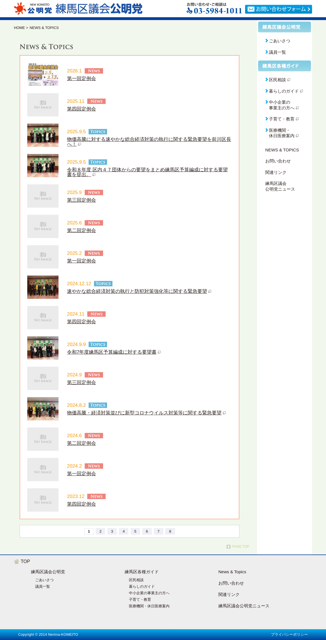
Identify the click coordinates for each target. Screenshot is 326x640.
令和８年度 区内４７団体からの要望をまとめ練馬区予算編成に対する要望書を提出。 (147, 172)
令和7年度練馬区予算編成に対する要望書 (111, 352)
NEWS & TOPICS (282, 149)
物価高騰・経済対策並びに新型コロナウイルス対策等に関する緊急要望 (144, 413)
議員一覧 (277, 52)
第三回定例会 (81, 200)
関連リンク (276, 172)
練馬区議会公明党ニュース (280, 186)
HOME (19, 28)
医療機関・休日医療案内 (149, 606)
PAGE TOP (240, 547)
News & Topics (232, 571)
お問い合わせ (278, 161)
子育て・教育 (140, 599)
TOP (25, 561)
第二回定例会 (81, 230)
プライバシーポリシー (289, 634)
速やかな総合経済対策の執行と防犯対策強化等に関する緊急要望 (137, 291)
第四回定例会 (81, 109)
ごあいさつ (279, 40)
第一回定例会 (81, 78)
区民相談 (136, 580)
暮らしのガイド (142, 586)
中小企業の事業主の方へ (149, 593)
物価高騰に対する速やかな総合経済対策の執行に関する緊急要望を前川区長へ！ (149, 142)
